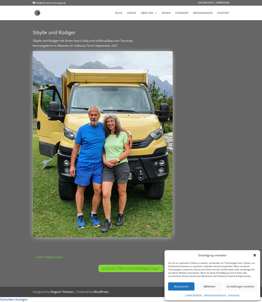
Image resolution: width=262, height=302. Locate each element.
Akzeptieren (181, 286)
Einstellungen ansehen (241, 286)
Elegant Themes (61, 292)
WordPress (101, 292)
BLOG (118, 13)
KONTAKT (223, 13)
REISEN (166, 13)
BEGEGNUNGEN (203, 13)
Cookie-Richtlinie (193, 295)
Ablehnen (209, 286)
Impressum (234, 295)
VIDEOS (131, 13)
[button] (255, 255)
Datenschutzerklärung (215, 295)
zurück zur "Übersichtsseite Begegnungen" (131, 268)
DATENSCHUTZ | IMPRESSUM (213, 3)
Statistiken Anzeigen (14, 299)
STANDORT (182, 13)
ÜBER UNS (147, 13)
